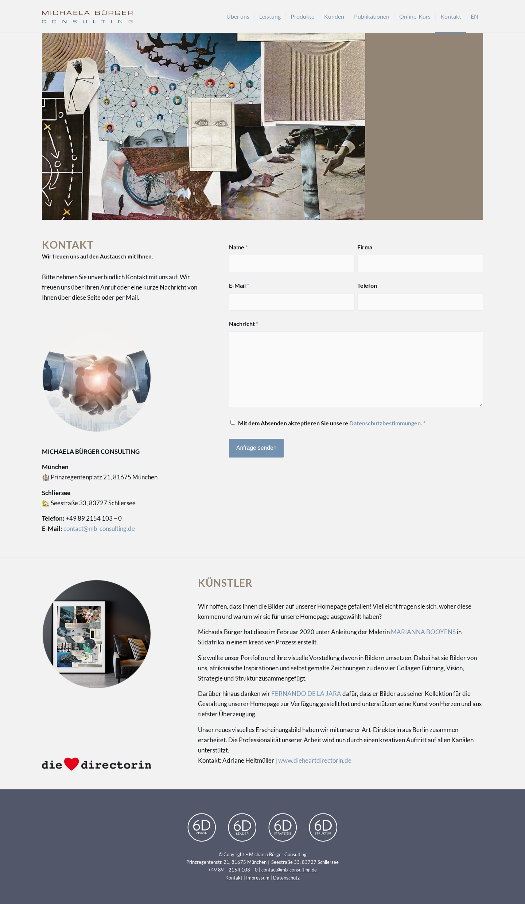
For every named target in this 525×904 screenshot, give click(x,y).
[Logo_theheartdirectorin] (96, 763)
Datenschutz (286, 878)
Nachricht (243, 324)
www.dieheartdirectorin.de (314, 760)
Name (238, 247)
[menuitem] (238, 16)
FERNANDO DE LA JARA (306, 693)
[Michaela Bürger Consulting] (87, 16)
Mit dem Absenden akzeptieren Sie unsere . (331, 423)
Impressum (257, 878)
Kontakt (233, 878)
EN (474, 16)
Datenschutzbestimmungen (385, 423)
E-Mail (239, 285)
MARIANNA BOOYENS (423, 632)
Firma (364, 247)
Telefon (367, 285)
